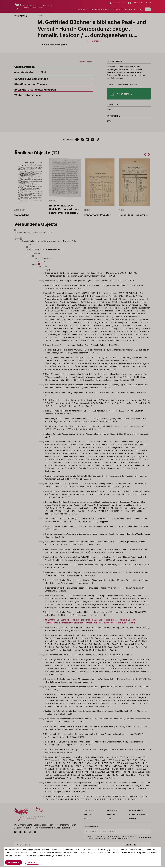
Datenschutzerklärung (130, 852)
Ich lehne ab (32, 862)
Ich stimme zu (13, 862)
